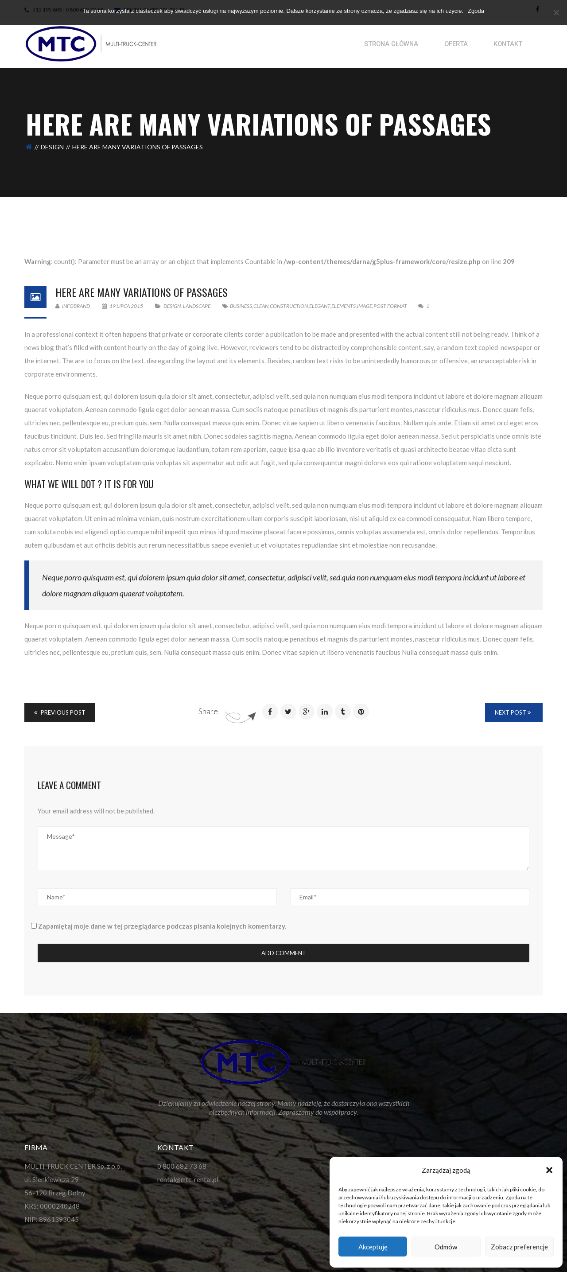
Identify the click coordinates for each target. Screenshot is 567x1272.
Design (52, 147)
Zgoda (476, 11)
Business (241, 306)
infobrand (72, 306)
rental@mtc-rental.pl (187, 1179)
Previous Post (59, 712)
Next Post (513, 712)
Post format (390, 306)
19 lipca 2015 (123, 306)
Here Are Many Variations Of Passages (141, 292)
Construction (289, 306)
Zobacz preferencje (519, 1247)
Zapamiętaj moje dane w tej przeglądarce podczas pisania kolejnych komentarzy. (162, 926)
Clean (260, 306)
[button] (549, 1170)
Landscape (196, 306)
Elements (343, 306)
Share (208, 711)
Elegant (319, 306)
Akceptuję (373, 1247)
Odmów (446, 1247)
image (364, 306)
